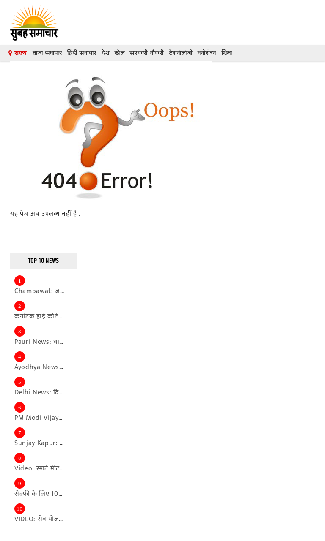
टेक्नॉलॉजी (181, 53)
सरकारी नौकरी (146, 53)
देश (105, 53)
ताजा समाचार (47, 53)
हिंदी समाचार (81, 53)
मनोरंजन (207, 53)
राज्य (17, 53)
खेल (119, 53)
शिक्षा (226, 53)
